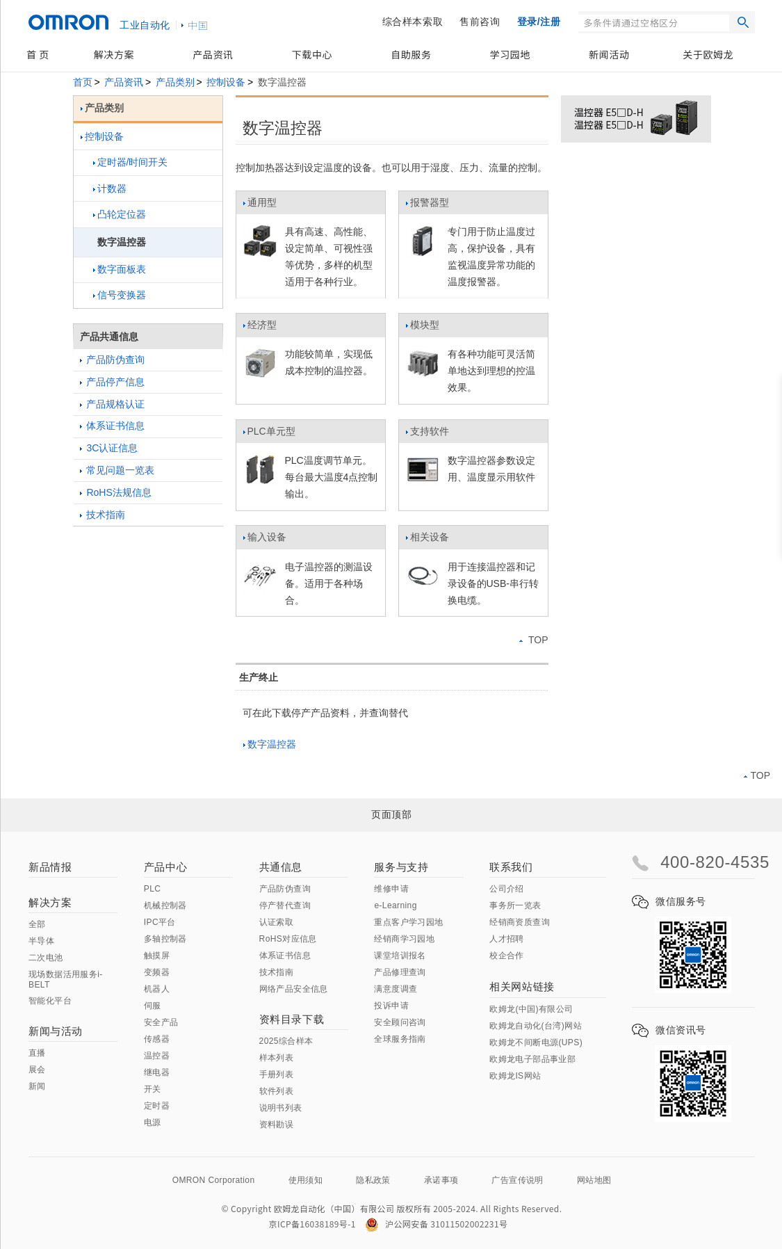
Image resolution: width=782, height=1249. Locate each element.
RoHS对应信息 (288, 939)
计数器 (110, 188)
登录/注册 (539, 21)
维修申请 (391, 889)
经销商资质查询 (519, 922)
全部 (37, 924)
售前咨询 (479, 21)
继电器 (157, 1072)
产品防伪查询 (112, 359)
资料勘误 (276, 1124)
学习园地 (510, 54)
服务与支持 (401, 867)
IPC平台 (160, 922)
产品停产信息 (112, 381)
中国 (198, 25)
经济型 (260, 328)
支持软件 (427, 435)
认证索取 (276, 922)
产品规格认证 (112, 404)
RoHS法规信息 (116, 492)
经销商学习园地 (404, 939)
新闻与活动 (55, 1031)
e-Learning (395, 905)
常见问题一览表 (117, 470)
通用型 (260, 206)
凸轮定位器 (119, 214)
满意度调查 (395, 989)
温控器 (157, 1056)
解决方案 (114, 54)
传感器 (157, 1039)
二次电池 (45, 957)
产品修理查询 (399, 972)
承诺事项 (441, 1180)
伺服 (152, 1005)
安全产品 (161, 1022)
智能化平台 (50, 1001)
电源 (152, 1122)
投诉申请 (391, 1005)
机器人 (157, 989)
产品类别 (175, 82)
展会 (37, 1069)
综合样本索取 (412, 21)
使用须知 (305, 1180)
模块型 (422, 328)
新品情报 (50, 867)
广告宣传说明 (517, 1180)
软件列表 (276, 1091)
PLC (152, 889)
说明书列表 (280, 1108)
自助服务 (411, 54)
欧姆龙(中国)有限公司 (531, 1009)
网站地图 (594, 1180)
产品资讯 (213, 54)
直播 (37, 1053)
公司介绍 (506, 889)
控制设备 (225, 82)
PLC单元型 (269, 435)
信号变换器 (119, 294)
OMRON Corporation (213, 1180)
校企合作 (506, 955)
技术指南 (103, 514)
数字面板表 (119, 269)
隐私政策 (373, 1180)
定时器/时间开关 (130, 162)
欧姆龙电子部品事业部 (532, 1059)
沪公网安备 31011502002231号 (436, 1224)
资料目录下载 (292, 1019)
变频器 (157, 972)
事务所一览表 (515, 905)
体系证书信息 (112, 425)
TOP (533, 639)
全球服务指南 (399, 1039)
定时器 (157, 1106)
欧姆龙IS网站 (515, 1076)
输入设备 (264, 540)
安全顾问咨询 (399, 1022)
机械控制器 (165, 905)
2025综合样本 (286, 1041)
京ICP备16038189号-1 (312, 1224)
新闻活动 (609, 54)
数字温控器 (269, 744)
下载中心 (312, 54)
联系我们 (510, 867)
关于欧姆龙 (708, 54)
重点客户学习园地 (408, 922)
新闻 (37, 1086)
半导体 (41, 941)
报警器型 (427, 206)
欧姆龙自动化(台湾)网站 (535, 1026)
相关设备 (427, 540)
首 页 (37, 54)
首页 (82, 82)
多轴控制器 (165, 939)
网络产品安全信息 (293, 989)
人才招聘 (506, 939)
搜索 (743, 22)
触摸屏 (157, 955)
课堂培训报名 (399, 955)
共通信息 (280, 867)
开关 (152, 1089)
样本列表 (276, 1058)
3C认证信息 (109, 447)
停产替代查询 (285, 905)
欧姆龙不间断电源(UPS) (536, 1042)
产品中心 (165, 867)
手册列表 (276, 1074)
